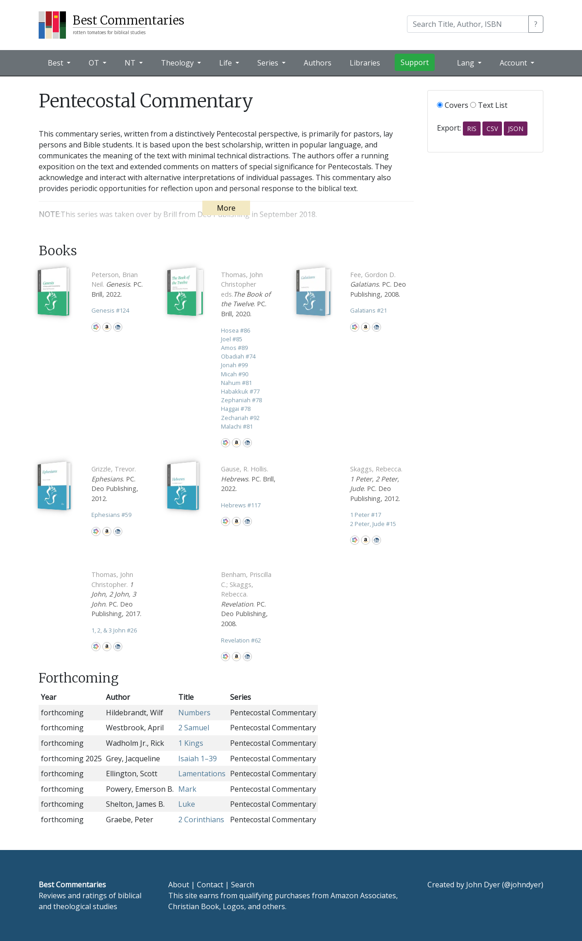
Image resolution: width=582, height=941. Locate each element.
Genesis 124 (110, 310)
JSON (515, 128)
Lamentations (202, 774)
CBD (117, 327)
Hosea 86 (235, 330)
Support (415, 62)
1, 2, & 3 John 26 (114, 630)
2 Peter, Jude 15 (373, 524)
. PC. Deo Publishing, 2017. (116, 594)
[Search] (468, 24)
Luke (186, 804)
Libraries (365, 63)
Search (242, 885)
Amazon (106, 327)
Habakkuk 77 (240, 391)
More (226, 208)
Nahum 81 (236, 383)
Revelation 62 (241, 640)
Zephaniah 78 (241, 400)
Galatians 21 (368, 310)
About (178, 885)
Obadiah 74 (238, 356)
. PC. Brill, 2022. (117, 284)
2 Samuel (193, 728)
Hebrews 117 (241, 505)
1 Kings (190, 743)
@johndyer (522, 885)
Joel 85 (231, 339)
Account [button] (514, 63)
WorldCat (95, 327)
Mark (187, 789)
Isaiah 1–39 (197, 759)
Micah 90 (234, 374)
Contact (210, 885)
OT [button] (95, 63)
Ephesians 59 (111, 515)
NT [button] (131, 63)
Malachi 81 (237, 426)
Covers (452, 105)
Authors (317, 63)
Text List (488, 105)
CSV (492, 128)
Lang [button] (466, 63)
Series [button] (268, 63)
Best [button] (56, 63)
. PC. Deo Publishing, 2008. (378, 284)
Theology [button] (178, 63)
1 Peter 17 (365, 515)
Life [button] (226, 63)
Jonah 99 (234, 365)
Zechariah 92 (240, 418)
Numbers (194, 713)
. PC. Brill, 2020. (246, 294)
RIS (472, 128)
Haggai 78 (236, 409)
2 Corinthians (201, 820)
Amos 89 (234, 348)
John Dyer (483, 885)
